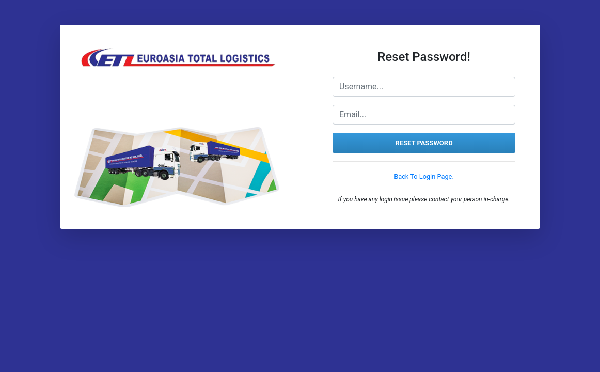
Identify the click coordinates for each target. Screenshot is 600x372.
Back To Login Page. (424, 176)
